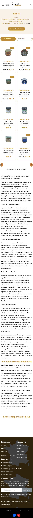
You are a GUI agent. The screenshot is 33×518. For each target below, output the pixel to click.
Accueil (15, 17)
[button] (30, 4)
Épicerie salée (6, 23)
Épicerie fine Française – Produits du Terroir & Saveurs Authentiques (15, 20)
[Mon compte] (31, 4)
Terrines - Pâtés (18, 23)
